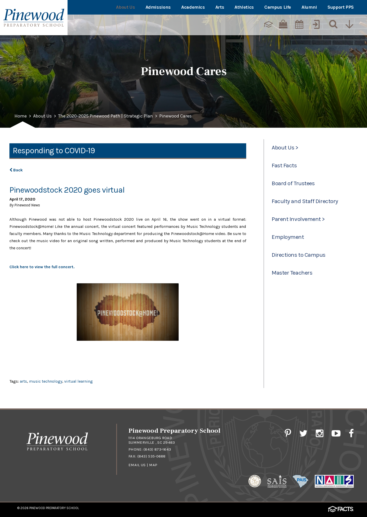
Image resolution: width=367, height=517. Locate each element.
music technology (45, 381)
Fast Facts (284, 165)
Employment (288, 236)
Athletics (244, 7)
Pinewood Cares (175, 116)
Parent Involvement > (298, 219)
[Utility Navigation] (349, 24)
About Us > (285, 147)
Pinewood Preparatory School (54, 508)
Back (16, 170)
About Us (125, 7)
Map (153, 465)
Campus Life (277, 7)
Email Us (137, 465)
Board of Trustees (293, 183)
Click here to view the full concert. (41, 266)
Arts (219, 7)
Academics (193, 7)
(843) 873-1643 (157, 449)
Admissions (158, 7)
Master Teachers (292, 272)
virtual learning (78, 381)
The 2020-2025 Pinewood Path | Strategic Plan (105, 116)
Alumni (309, 7)
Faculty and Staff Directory (305, 201)
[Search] (332, 24)
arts (23, 381)
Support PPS (340, 7)
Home (21, 116)
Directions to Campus (298, 254)
